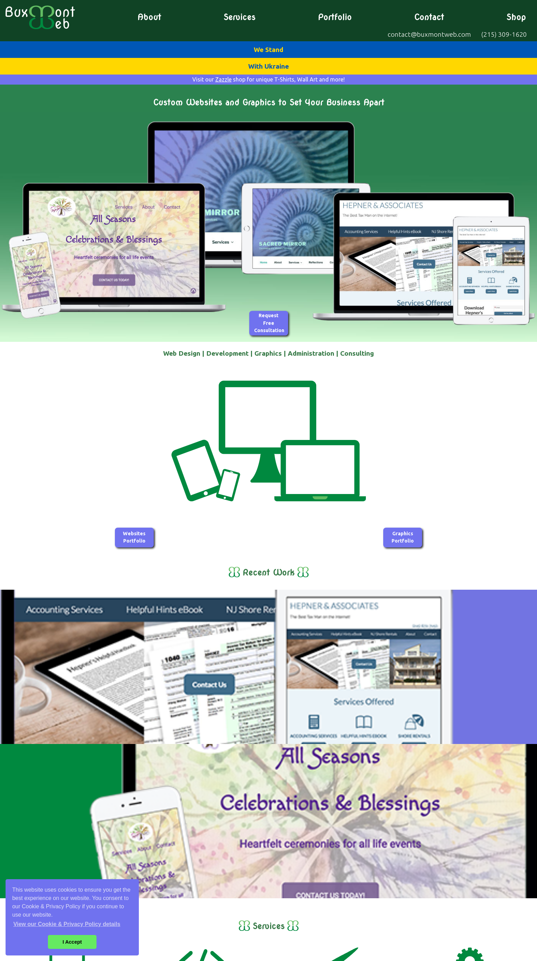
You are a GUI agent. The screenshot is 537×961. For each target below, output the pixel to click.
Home (525, 899)
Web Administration (470, 838)
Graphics (268, 353)
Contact (429, 17)
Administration (311, 353)
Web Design (181, 353)
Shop (516, 17)
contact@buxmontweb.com (429, 34)
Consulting (357, 353)
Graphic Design (335, 838)
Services (239, 17)
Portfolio (335, 17)
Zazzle (223, 79)
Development (227, 353)
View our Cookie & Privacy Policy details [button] (66, 924)
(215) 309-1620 (504, 34)
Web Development (201, 838)
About (149, 17)
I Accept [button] (72, 942)
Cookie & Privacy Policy (302, 954)
